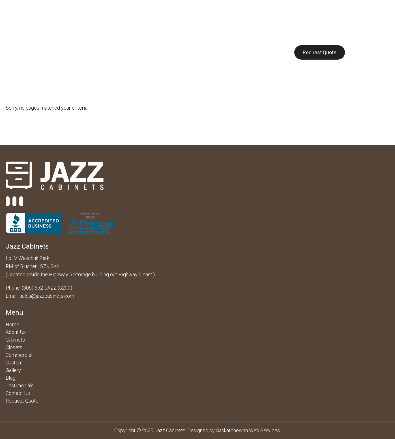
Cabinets (92, 52)
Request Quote (319, 52)
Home (12, 324)
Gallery (218, 52)
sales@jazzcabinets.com (47, 296)
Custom (190, 52)
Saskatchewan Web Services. (248, 430)
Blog (242, 52)
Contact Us (270, 52)
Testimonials (20, 385)
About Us (60, 52)
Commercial (127, 52)
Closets (160, 52)
